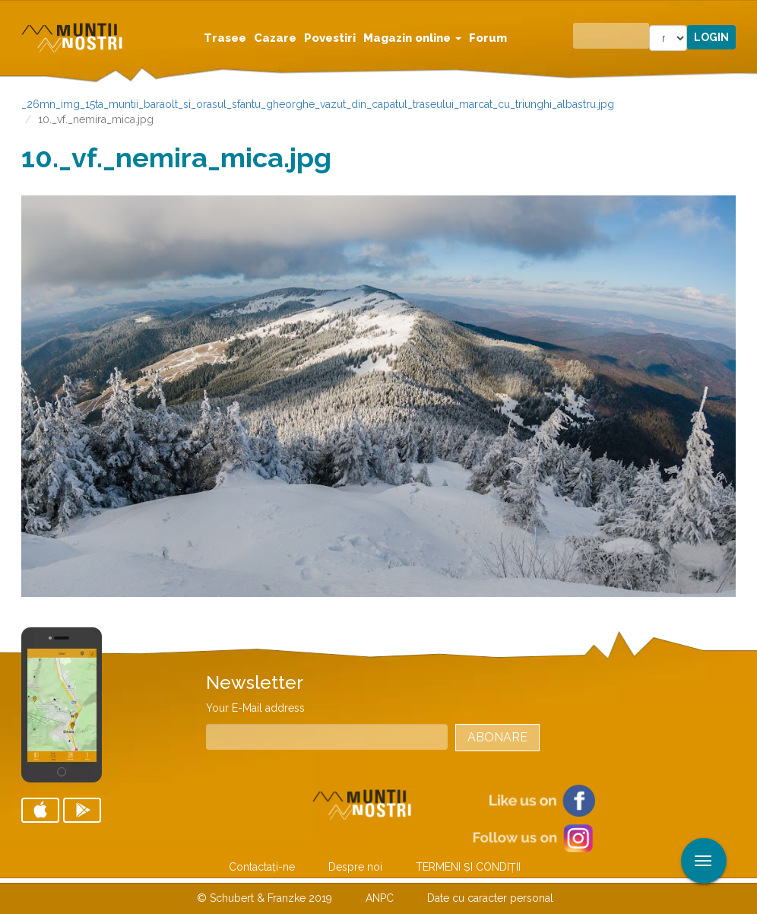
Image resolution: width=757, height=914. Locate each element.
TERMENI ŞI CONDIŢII (468, 867)
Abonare (497, 737)
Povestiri (330, 38)
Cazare (275, 38)
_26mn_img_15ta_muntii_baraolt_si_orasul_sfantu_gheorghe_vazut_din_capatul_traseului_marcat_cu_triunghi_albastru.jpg (317, 104)
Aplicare (745, 13)
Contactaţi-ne (262, 867)
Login (711, 37)
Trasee (225, 38)
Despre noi (355, 867)
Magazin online (412, 38)
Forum (488, 38)
